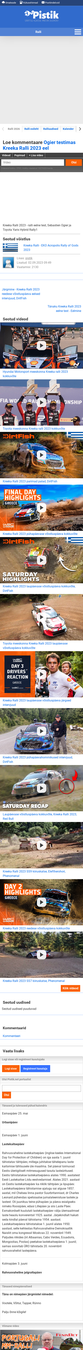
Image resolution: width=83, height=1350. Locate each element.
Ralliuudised (50, 128)
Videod (6, 155)
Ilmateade (9, 2)
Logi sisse (11, 1068)
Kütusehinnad (29, 2)
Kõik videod (70, 988)
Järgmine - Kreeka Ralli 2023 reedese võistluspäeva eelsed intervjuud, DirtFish (21, 294)
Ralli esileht (31, 128)
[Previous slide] (3, 129)
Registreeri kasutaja (35, 1068)
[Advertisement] (41, 80)
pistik (28, 258)
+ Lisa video (36, 155)
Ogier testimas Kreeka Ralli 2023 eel (39, 145)
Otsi (73, 162)
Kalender (68, 128)
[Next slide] (79, 129)
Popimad (19, 155)
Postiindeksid (50, 2)
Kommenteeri (11, 1036)
